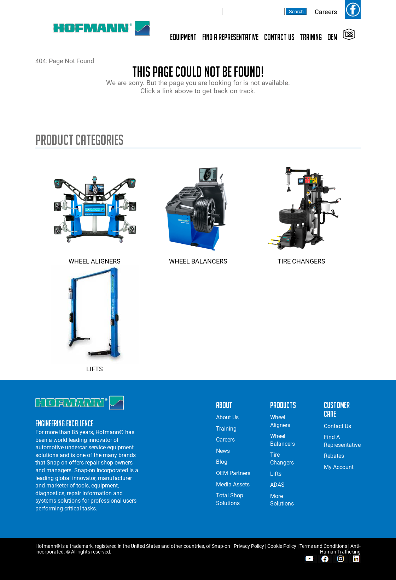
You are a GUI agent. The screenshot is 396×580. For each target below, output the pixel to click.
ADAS (277, 484)
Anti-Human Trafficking (340, 549)
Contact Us (279, 36)
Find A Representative (230, 36)
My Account (339, 467)
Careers (326, 12)
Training (311, 36)
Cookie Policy (281, 546)
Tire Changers (301, 257)
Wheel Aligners (95, 257)
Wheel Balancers (198, 257)
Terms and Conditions (323, 546)
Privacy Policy (249, 546)
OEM (332, 36)
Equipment (183, 36)
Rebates (334, 455)
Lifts (95, 365)
